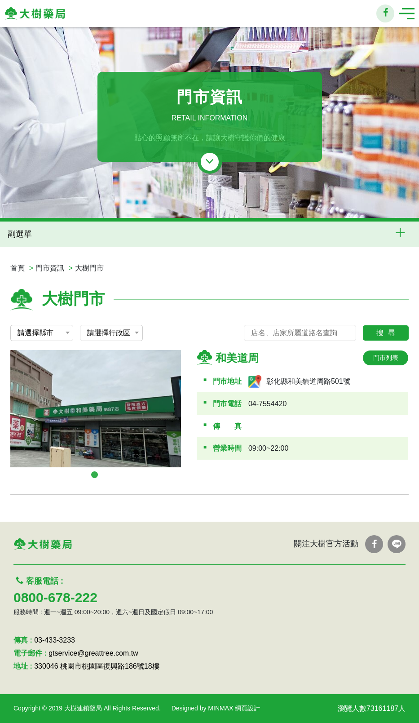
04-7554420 (267, 404)
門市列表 (385, 357)
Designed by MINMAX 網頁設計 (216, 708)
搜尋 (388, 333)
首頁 (17, 268)
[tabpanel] (95, 408)
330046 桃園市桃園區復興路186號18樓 (96, 666)
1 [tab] (94, 474)
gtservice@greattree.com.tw (93, 653)
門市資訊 (49, 268)
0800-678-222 (55, 597)
